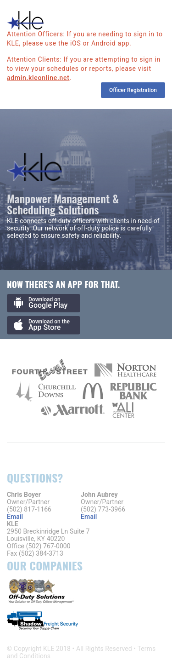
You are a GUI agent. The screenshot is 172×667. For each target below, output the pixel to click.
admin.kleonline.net (38, 77)
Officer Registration (133, 90)
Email (15, 516)
